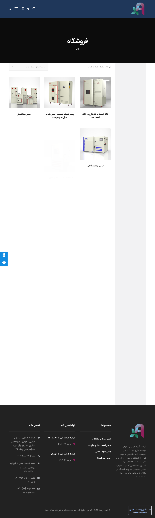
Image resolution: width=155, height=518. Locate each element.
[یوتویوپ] (33, 9)
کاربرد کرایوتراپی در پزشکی (62, 454)
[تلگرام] (28, 9)
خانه (77, 49)
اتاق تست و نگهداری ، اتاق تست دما (95, 115)
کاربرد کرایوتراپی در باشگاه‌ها (61, 438)
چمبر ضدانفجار (24, 114)
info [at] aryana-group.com (26, 490)
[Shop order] (28, 67)
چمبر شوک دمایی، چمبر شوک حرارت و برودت (59, 115)
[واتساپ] (23, 9)
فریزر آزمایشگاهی (95, 177)
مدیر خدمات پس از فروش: (22, 463)
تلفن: (25, 456)
